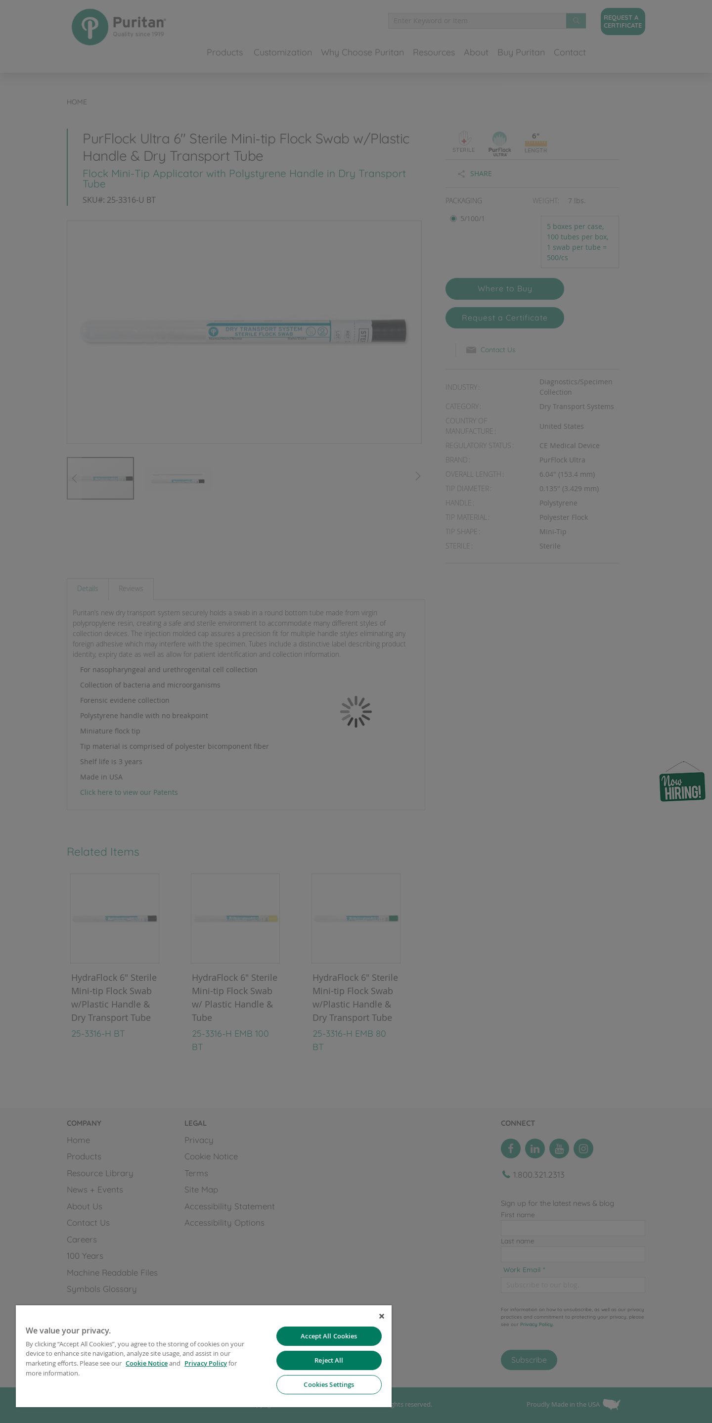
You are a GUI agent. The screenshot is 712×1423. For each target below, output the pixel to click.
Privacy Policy (205, 1363)
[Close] (382, 1316)
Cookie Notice (147, 1363)
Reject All (328, 1360)
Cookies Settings (329, 1384)
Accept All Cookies (329, 1335)
